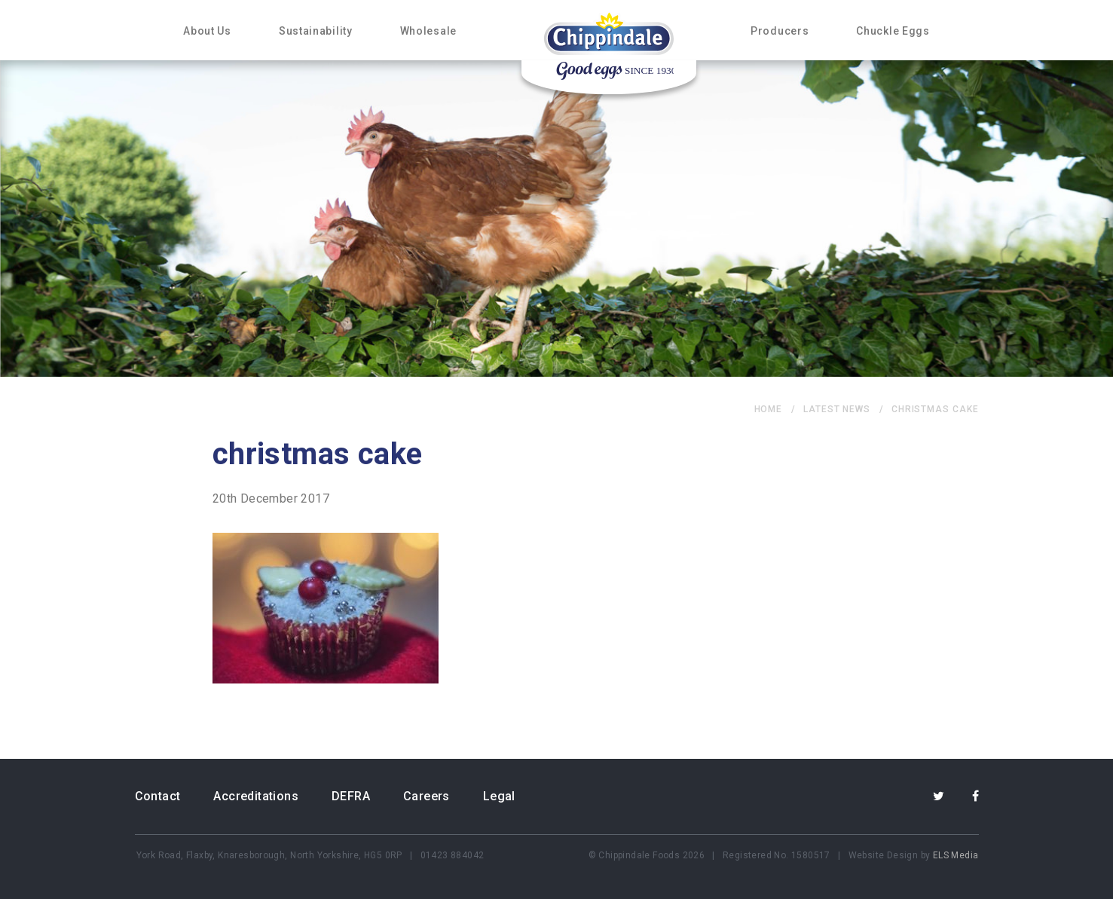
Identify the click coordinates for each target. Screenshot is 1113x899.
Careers (426, 796)
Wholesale (428, 31)
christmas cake (935, 409)
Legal (499, 796)
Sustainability (316, 31)
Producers (780, 31)
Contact (158, 796)
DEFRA (351, 796)
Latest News (836, 409)
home (768, 409)
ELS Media (956, 855)
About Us (207, 31)
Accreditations (255, 796)
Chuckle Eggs (892, 31)
